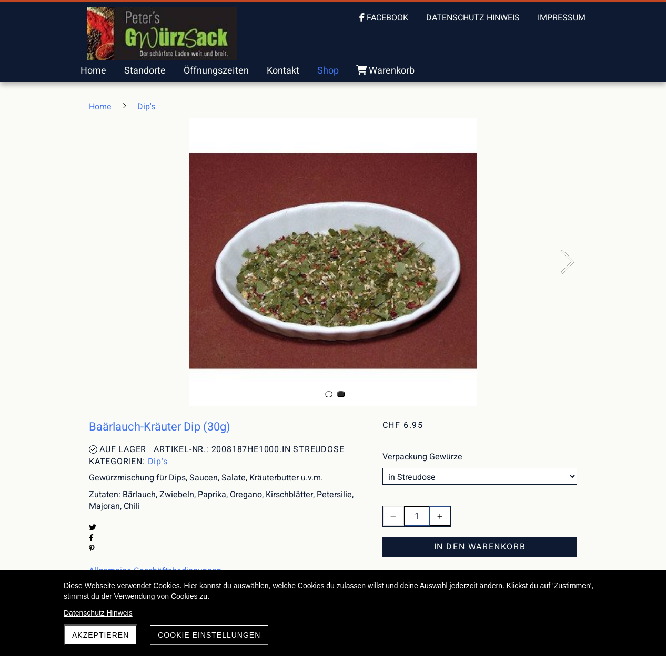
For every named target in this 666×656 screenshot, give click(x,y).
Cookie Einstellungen (209, 635)
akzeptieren (100, 635)
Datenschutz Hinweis (98, 613)
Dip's (158, 461)
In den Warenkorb (480, 546)
